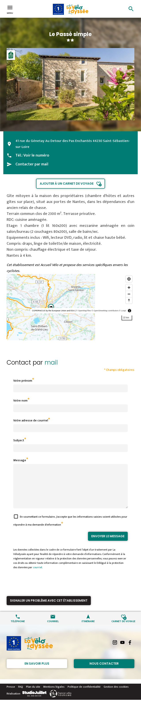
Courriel (53, 629)
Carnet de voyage (123, 629)
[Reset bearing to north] (129, 300)
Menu (10, 9)
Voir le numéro (36, 155)
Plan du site (33, 694)
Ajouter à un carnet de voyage (66, 183)
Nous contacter (104, 671)
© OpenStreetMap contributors (104, 311)
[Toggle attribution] (129, 310)
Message (19, 460)
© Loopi (122, 311)
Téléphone (18, 629)
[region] (70, 307)
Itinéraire (88, 629)
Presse (11, 694)
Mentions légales (54, 694)
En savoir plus (37, 671)
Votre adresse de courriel (30, 420)
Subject (18, 440)
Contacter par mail (31, 164)
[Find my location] (129, 279)
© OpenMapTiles (83, 311)
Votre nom (20, 400)
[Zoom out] (129, 294)
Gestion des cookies (116, 694)
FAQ (20, 694)
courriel (37, 575)
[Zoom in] (129, 287)
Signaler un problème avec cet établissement (49, 608)
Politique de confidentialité (84, 694)
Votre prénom (22, 380)
